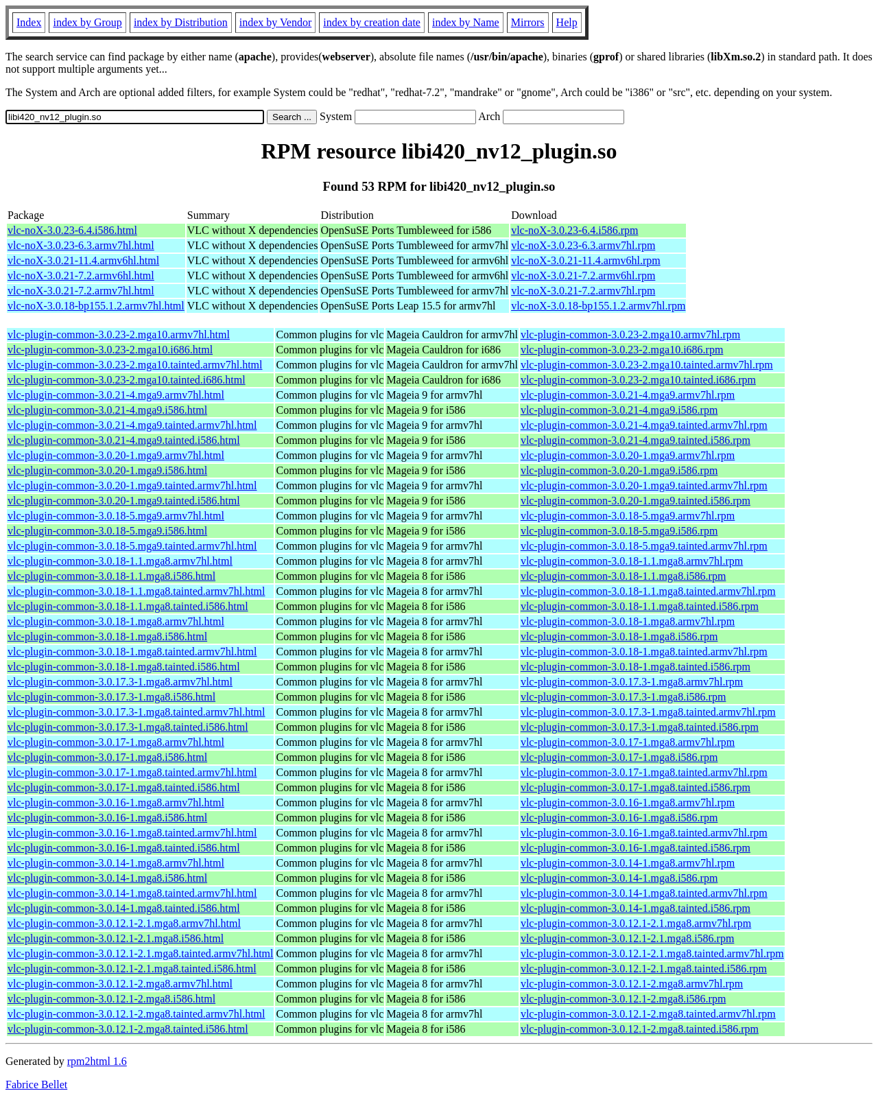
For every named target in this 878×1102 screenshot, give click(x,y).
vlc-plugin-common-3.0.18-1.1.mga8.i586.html (111, 576)
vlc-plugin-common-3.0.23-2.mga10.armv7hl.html (119, 334)
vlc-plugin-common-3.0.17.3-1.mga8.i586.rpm (623, 697)
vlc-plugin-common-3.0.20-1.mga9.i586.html (107, 470)
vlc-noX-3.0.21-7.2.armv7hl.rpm (583, 290)
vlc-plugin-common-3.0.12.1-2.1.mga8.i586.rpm (628, 938)
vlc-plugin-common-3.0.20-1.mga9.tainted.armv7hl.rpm (644, 485)
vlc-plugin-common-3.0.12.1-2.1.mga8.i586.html (116, 938)
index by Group (87, 22)
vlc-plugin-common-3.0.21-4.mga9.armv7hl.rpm (628, 395)
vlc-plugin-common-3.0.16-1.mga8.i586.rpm (619, 817)
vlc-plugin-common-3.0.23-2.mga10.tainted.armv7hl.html (135, 365)
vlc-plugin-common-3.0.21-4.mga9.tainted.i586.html (124, 440)
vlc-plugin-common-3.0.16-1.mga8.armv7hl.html (116, 802)
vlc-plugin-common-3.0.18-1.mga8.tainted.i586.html (124, 666)
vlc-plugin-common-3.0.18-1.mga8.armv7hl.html (116, 621)
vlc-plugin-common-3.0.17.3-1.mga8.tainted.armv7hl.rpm (648, 712)
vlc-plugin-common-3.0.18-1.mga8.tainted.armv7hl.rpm (644, 651)
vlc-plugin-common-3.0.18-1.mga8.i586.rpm (619, 636)
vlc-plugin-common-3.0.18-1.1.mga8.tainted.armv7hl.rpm (648, 591)
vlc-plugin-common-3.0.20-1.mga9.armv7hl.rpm (628, 455)
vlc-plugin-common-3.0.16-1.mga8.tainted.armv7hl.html (132, 833)
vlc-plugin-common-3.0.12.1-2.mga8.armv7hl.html (120, 983)
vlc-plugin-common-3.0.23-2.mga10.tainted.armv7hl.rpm (647, 365)
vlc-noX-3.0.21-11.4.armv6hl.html (83, 260)
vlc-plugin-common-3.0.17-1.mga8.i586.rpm (619, 757)
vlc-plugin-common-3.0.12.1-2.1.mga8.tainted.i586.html (132, 968)
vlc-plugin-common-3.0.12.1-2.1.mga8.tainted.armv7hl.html (140, 953)
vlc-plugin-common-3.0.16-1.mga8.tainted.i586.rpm (635, 848)
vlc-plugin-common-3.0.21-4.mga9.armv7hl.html (116, 395)
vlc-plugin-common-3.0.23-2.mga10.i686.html (110, 349)
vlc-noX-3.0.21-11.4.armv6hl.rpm (586, 260)
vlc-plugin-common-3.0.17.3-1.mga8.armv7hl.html (120, 682)
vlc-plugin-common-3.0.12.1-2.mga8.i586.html (111, 999)
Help (567, 22)
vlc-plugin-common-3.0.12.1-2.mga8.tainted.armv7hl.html (136, 1014)
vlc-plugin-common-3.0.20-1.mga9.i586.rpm (619, 470)
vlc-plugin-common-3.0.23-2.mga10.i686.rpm (622, 349)
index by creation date (371, 22)
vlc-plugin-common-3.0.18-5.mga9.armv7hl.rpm (628, 515)
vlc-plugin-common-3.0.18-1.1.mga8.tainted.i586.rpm (640, 606)
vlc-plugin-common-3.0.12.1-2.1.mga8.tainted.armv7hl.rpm (652, 953)
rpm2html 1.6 (97, 1061)
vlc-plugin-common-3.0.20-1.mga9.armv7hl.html (116, 455)
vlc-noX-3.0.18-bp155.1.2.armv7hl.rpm (598, 306)
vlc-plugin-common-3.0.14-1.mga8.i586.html (107, 878)
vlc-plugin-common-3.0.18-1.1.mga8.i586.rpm (623, 576)
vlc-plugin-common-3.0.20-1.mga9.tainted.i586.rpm (635, 500)
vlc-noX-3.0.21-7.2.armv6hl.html (81, 275)
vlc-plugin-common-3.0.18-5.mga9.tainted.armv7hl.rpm (644, 546)
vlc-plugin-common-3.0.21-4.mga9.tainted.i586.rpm (635, 440)
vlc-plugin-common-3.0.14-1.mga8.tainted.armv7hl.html (132, 893)
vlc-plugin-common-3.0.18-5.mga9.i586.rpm (619, 531)
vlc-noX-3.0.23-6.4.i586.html (72, 230)
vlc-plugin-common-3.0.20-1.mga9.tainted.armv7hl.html (132, 485)
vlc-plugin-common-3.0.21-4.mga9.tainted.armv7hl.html (132, 425)
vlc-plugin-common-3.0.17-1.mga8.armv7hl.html (116, 742)
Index (28, 22)
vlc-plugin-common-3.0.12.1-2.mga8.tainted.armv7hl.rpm (648, 1014)
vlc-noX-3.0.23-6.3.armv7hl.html (81, 245)
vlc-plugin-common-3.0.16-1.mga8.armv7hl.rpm (628, 802)
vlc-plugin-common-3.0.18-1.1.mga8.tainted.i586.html (128, 606)
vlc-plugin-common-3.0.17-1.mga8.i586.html (107, 757)
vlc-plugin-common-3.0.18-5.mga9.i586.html (107, 531)
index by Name (465, 22)
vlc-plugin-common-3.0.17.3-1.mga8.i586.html (111, 697)
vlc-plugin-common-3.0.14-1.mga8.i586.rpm (619, 878)
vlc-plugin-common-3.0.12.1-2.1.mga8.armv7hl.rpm (636, 923)
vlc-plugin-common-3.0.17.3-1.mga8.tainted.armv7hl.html (136, 712)
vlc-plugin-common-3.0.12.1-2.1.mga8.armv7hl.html (124, 923)
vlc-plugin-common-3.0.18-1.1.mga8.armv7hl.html (120, 561)
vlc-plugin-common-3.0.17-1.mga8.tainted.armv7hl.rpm (644, 772)
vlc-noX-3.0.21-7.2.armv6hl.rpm (583, 275)
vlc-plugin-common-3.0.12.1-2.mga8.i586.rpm (623, 999)
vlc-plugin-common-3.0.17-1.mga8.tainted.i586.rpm (635, 787)
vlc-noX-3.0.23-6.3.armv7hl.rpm (583, 245)
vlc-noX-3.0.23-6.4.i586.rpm (574, 230)
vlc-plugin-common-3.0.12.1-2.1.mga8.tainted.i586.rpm (644, 968)
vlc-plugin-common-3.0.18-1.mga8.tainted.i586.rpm (635, 666)
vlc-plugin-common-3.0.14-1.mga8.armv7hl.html (116, 863)
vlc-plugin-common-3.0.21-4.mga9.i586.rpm (619, 410)
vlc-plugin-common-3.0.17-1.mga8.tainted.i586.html (124, 787)
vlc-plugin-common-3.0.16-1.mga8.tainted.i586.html (124, 848)
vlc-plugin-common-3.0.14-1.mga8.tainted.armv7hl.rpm (644, 893)
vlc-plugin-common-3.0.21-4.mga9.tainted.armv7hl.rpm (644, 425)
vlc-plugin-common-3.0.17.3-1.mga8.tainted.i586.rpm (640, 727)
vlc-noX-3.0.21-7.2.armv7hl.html (81, 290)
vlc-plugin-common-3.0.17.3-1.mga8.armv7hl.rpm (632, 682)
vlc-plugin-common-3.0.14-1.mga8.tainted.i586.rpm (635, 908)
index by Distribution (181, 22)
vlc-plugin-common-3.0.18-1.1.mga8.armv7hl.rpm (632, 561)
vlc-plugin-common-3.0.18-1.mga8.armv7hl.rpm (628, 621)
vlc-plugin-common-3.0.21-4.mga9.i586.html (107, 410)
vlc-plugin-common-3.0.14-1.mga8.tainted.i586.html (124, 908)
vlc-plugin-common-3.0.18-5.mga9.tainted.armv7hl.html (132, 546)
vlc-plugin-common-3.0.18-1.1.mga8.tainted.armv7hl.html (136, 591)
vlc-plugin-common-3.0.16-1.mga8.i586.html (107, 817)
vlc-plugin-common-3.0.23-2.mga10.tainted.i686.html (127, 380)
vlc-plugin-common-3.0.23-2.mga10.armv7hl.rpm (630, 334)
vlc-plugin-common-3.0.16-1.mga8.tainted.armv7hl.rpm (644, 833)
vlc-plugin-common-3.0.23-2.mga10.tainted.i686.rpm (638, 380)
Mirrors (528, 22)
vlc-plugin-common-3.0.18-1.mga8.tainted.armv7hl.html (132, 651)
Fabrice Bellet (36, 1084)
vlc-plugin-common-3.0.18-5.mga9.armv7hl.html (116, 515)
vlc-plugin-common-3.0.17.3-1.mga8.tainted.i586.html (128, 727)
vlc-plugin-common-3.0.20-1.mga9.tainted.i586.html (124, 500)
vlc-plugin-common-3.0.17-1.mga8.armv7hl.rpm (628, 742)
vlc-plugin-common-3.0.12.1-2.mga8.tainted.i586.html (128, 1029)
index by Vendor (275, 22)
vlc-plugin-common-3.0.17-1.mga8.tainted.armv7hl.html (132, 772)
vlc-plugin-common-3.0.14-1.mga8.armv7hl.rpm (628, 863)
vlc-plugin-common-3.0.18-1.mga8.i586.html (107, 636)
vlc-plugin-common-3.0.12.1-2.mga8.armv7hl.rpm (632, 983)
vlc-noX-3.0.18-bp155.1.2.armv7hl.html (96, 306)
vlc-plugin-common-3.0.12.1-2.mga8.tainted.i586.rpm (640, 1029)
